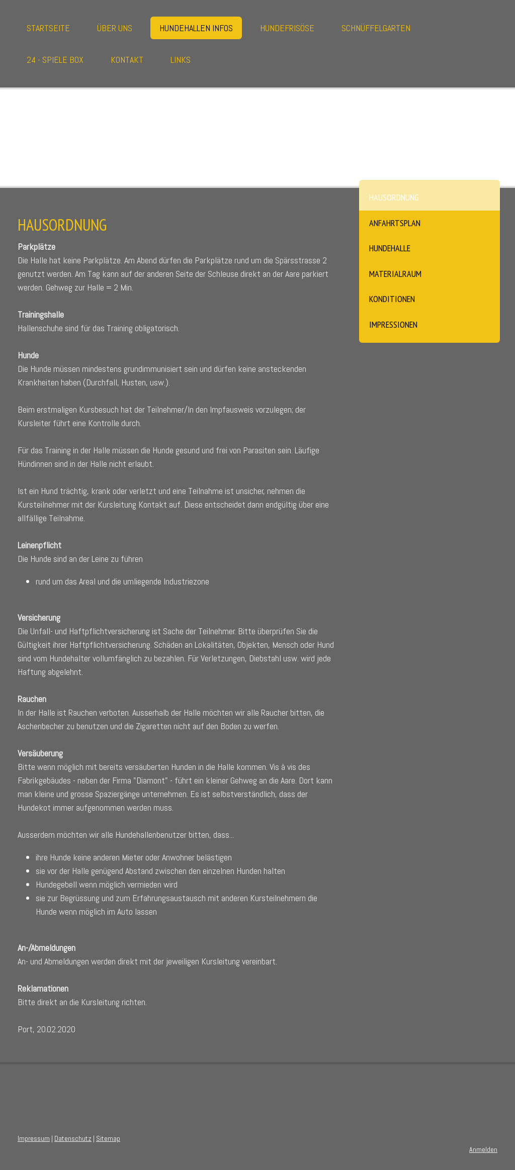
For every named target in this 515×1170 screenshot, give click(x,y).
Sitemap (108, 1138)
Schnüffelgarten (375, 28)
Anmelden (483, 1149)
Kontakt (127, 59)
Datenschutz (73, 1138)
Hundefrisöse (287, 28)
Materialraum (395, 273)
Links (180, 59)
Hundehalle (389, 248)
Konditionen (392, 299)
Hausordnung (394, 197)
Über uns (114, 28)
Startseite (48, 28)
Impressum (34, 1138)
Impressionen (393, 324)
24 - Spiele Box (55, 59)
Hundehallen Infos (196, 28)
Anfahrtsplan (394, 223)
